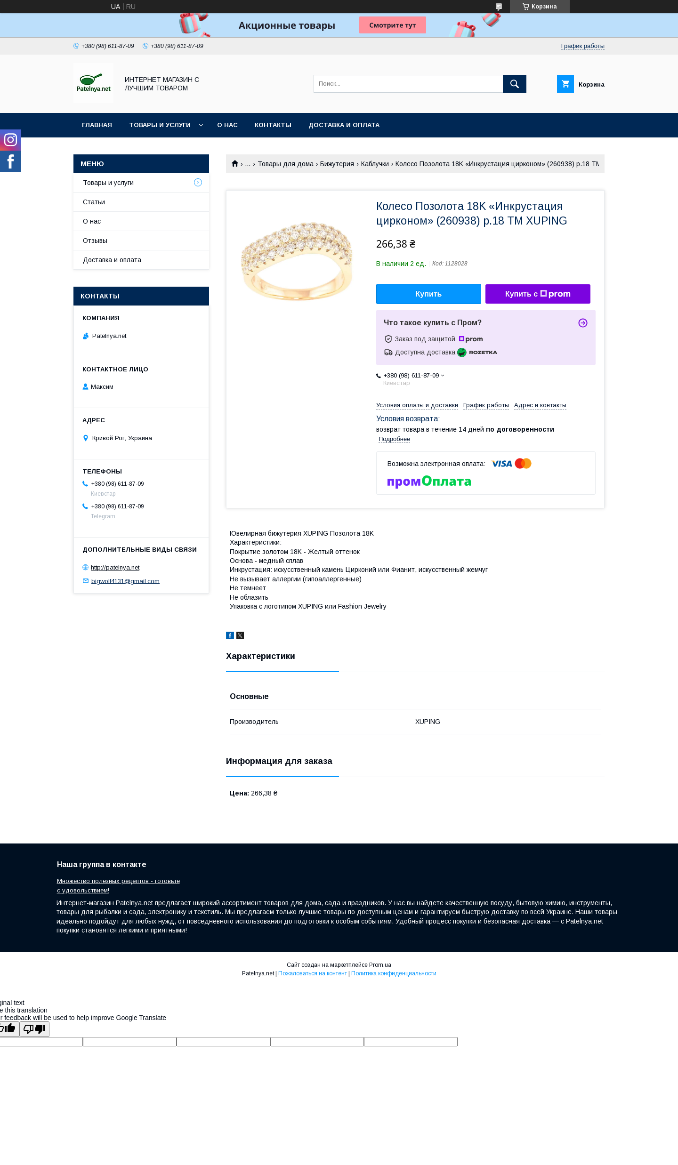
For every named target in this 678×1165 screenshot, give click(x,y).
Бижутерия (337, 164)
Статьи (94, 202)
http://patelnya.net (115, 567)
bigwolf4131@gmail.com (125, 580)
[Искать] (514, 84)
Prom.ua (380, 965)
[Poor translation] (34, 1029)
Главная (97, 125)
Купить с (538, 294)
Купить (429, 294)
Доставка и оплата (343, 125)
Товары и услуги (160, 125)
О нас (227, 125)
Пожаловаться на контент (312, 973)
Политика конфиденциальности (393, 973)
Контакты (273, 125)
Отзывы (95, 240)
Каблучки (375, 164)
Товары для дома (286, 164)
